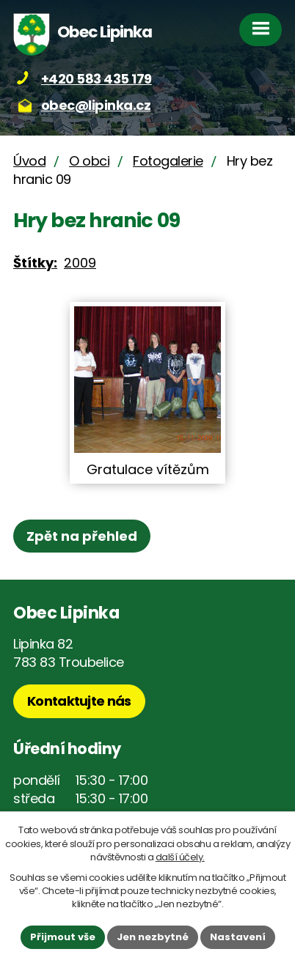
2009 (80, 263)
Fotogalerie (168, 161)
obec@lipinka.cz (96, 105)
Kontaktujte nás (79, 701)
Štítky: (35, 263)
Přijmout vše (62, 937)
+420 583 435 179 (96, 79)
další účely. (180, 857)
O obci (89, 161)
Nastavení (238, 937)
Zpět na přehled (81, 536)
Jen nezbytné (153, 937)
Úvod (29, 161)
